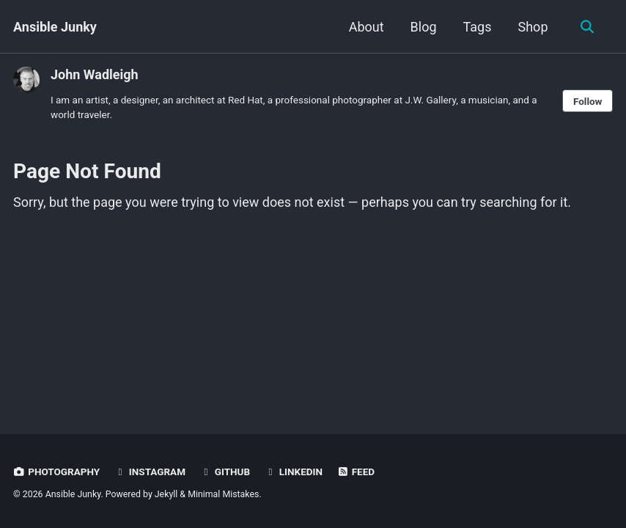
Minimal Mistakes (223, 494)
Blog (423, 26)
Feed (355, 471)
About (366, 26)
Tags (477, 26)
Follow (588, 101)
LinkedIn (294, 471)
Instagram (149, 471)
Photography (56, 471)
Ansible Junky (55, 26)
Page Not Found (87, 171)
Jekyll (166, 494)
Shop (533, 26)
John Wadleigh (95, 74)
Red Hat (245, 100)
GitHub (224, 471)
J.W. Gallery (430, 100)
